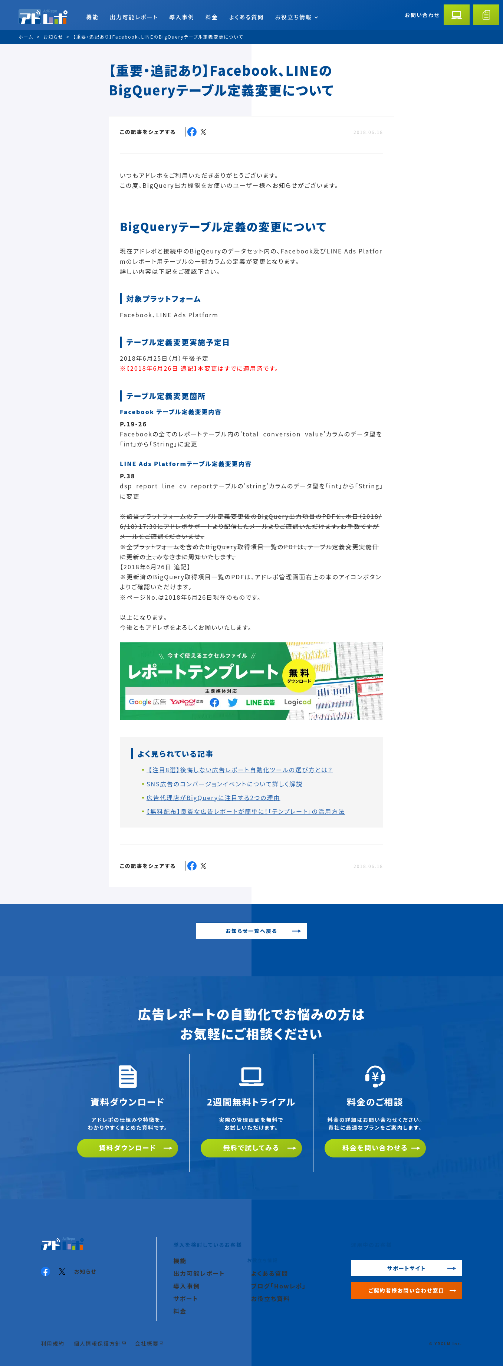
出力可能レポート (134, 17)
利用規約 (53, 1343)
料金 (212, 17)
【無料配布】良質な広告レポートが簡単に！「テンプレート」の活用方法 (246, 811)
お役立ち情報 (296, 17)
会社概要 (147, 1343)
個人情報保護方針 (97, 1343)
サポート (185, 1298)
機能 (92, 17)
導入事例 (181, 17)
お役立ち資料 (270, 1298)
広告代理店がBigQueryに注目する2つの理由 (213, 797)
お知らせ (85, 1271)
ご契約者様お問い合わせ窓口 (407, 1290)
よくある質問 (246, 17)
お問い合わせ (422, 15)
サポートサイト (406, 1268)
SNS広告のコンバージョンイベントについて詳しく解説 (225, 783)
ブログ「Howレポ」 (278, 1285)
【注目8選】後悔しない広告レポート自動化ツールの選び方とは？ (240, 769)
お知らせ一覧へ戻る (251, 930)
